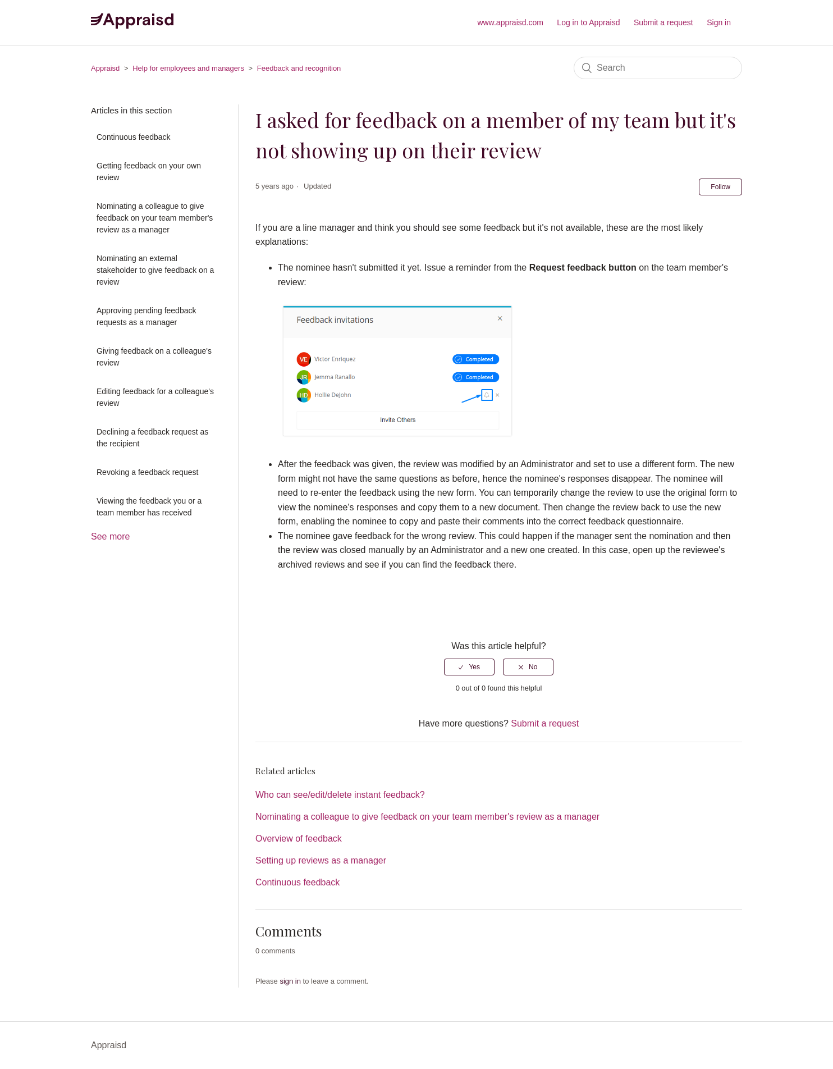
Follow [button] (720, 187)
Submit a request (663, 22)
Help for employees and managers (188, 68)
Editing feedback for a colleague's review (155, 397)
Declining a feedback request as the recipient (152, 437)
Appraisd (105, 68)
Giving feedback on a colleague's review (154, 356)
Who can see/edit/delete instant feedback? (340, 795)
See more (110, 536)
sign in (290, 981)
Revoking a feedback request (147, 472)
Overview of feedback (298, 838)
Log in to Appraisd (588, 22)
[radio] (469, 667)
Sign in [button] (719, 22)
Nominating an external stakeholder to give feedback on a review (155, 270)
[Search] (658, 68)
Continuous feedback (134, 137)
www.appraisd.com (510, 22)
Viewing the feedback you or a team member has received (149, 506)
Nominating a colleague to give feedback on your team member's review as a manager (155, 218)
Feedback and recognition (299, 68)
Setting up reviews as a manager (320, 860)
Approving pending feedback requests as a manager (146, 316)
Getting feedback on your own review (149, 171)
